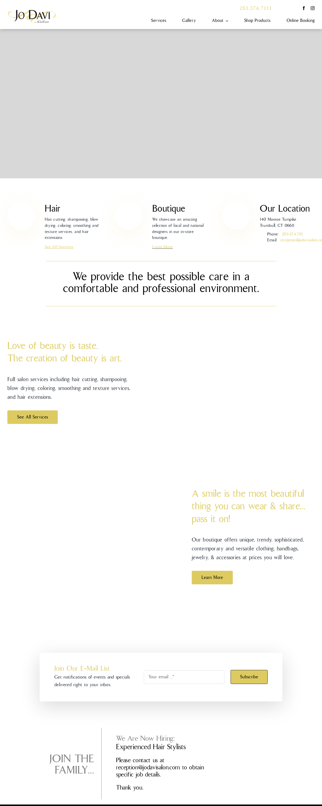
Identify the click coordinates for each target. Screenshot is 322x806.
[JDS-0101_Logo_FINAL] (32, 12)
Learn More (162, 247)
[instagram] (313, 8)
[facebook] (304, 8)
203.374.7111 (256, 8)
